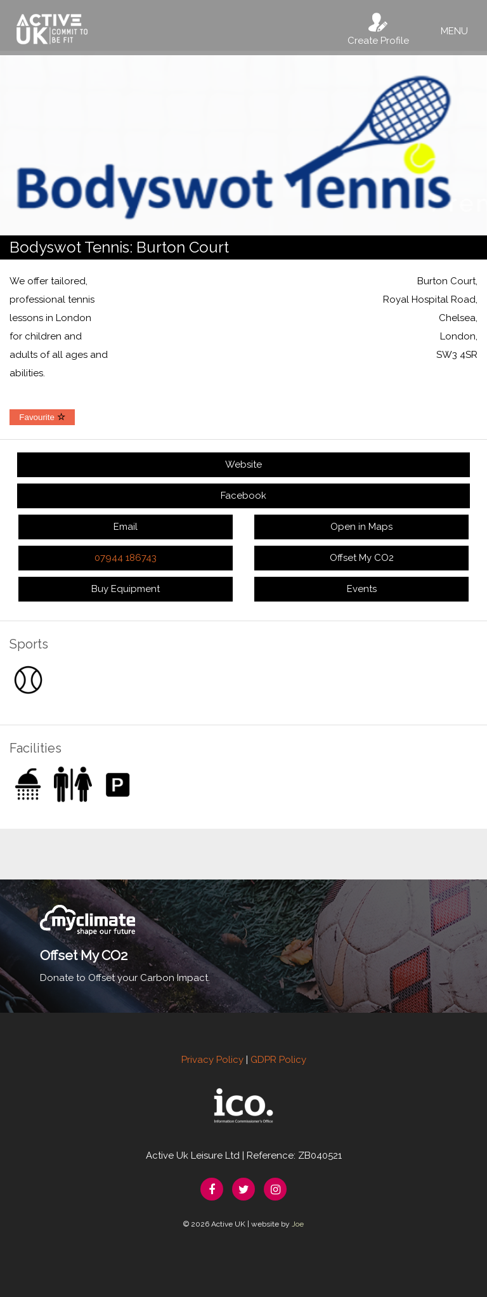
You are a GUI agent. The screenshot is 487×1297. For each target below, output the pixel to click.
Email (126, 526)
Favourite (42, 417)
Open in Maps (361, 526)
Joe (298, 1224)
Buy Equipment (125, 589)
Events (362, 589)
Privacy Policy (212, 1059)
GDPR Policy (278, 1059)
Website (243, 464)
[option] (243, 143)
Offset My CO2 (362, 557)
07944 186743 (125, 557)
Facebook (243, 495)
